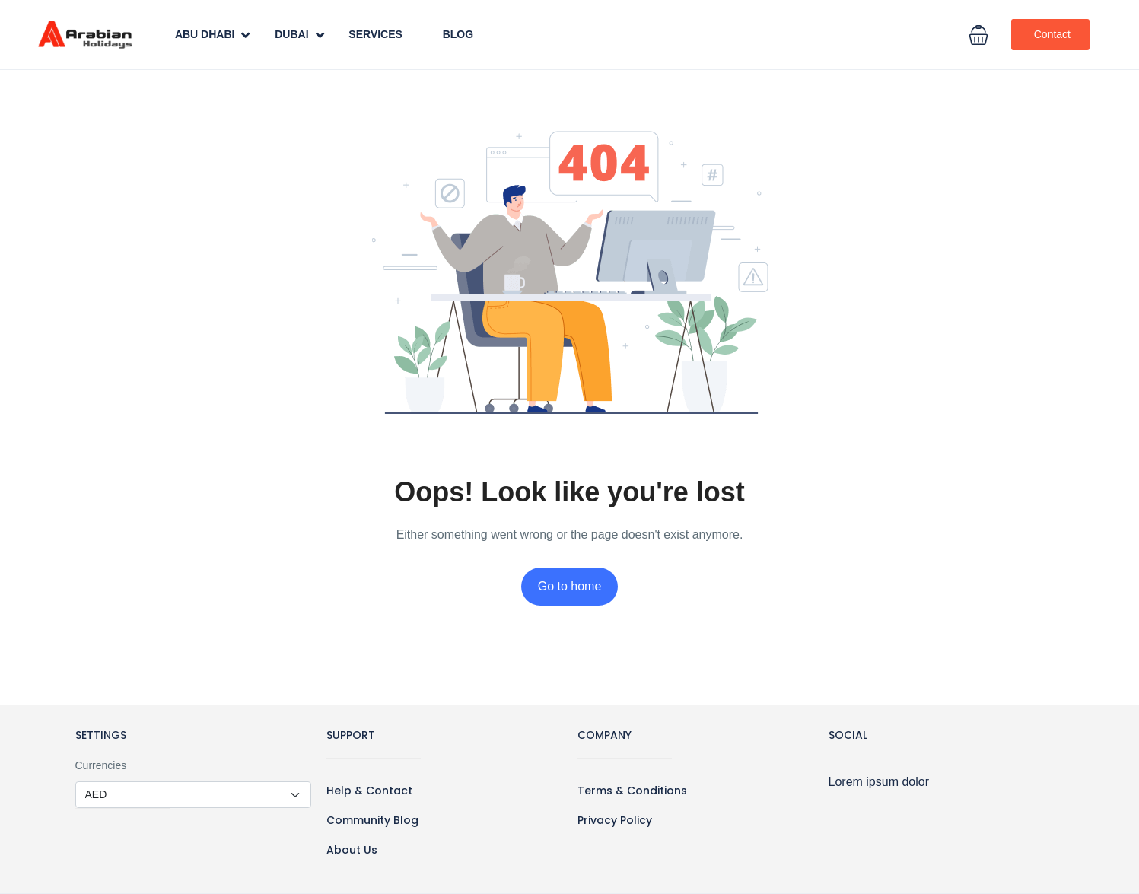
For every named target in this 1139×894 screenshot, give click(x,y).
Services (375, 34)
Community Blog (372, 820)
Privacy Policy (614, 820)
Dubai (299, 35)
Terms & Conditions (632, 790)
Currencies (101, 765)
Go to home (570, 586)
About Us (351, 849)
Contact (1052, 34)
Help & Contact (369, 790)
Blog (458, 34)
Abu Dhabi (212, 35)
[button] (978, 35)
